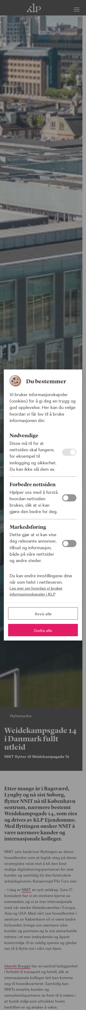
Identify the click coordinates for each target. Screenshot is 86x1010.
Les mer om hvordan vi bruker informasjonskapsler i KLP (36, 591)
